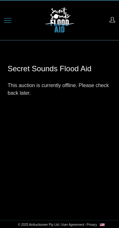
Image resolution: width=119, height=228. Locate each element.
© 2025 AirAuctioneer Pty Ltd (38, 224)
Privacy (92, 224)
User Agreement (72, 224)
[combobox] (102, 224)
